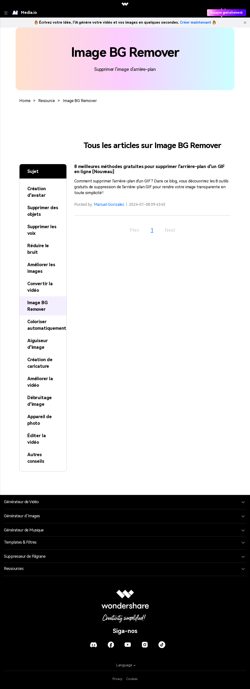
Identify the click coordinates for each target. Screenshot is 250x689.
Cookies (131, 679)
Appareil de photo (39, 420)
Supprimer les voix (41, 230)
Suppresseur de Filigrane (24, 556)
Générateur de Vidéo (21, 502)
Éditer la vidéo (36, 439)
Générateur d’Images (22, 516)
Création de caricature (39, 363)
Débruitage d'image (39, 401)
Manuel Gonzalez (109, 204)
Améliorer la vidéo (40, 382)
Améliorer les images (41, 268)
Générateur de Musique (24, 530)
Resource (46, 100)
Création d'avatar (36, 192)
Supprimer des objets (42, 211)
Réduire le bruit (38, 249)
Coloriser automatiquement (46, 325)
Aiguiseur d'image (37, 344)
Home (24, 100)
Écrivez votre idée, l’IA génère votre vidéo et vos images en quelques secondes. (125, 22)
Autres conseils (35, 458)
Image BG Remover (80, 100)
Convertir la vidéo (40, 287)
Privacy (117, 679)
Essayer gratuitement (226, 12)
